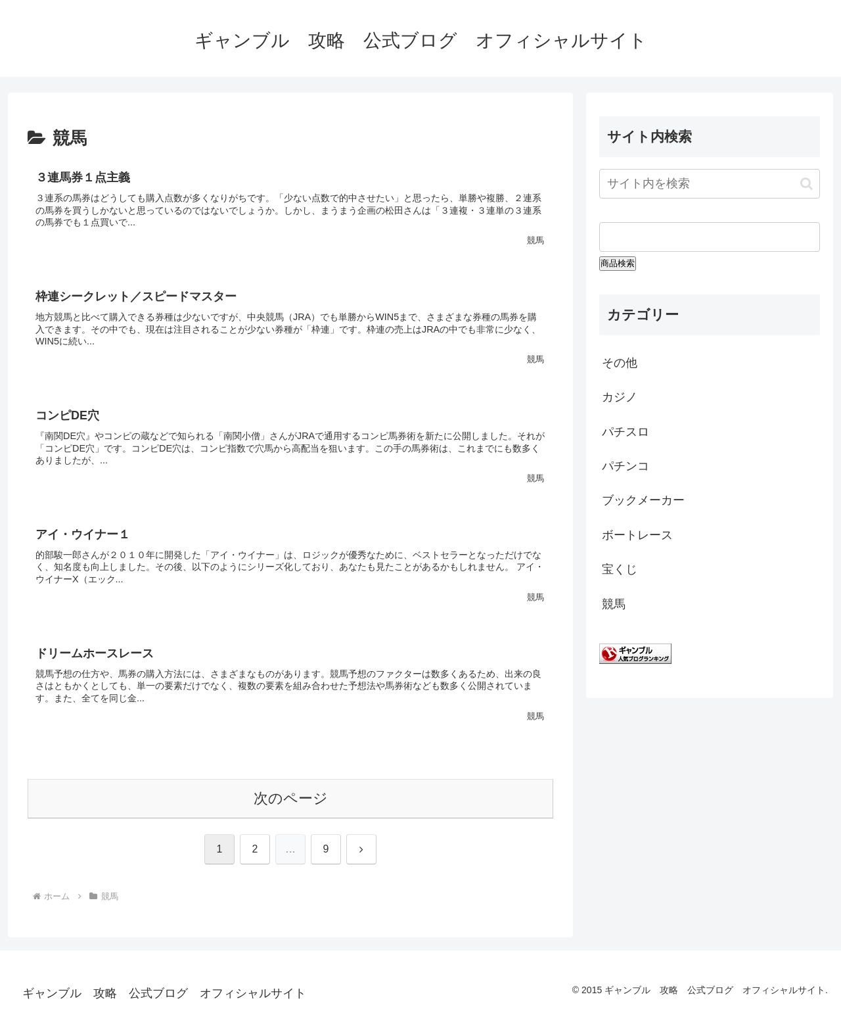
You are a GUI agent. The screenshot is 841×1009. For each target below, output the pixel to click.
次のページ (291, 798)
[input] (709, 184)
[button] (806, 183)
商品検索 (618, 263)
